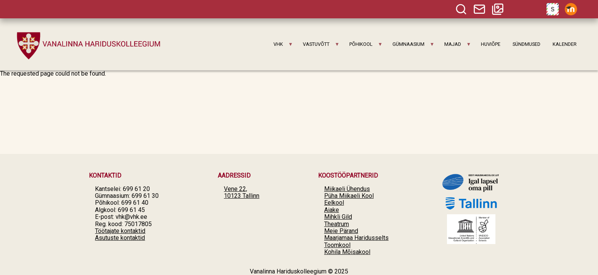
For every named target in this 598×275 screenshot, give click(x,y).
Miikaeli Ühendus (347, 188)
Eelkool (334, 202)
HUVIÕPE (490, 44)
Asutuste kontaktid (120, 237)
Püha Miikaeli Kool (349, 195)
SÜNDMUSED (526, 44)
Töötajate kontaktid (120, 231)
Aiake (331, 210)
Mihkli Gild (338, 216)
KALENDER (565, 44)
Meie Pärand (341, 231)
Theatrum (336, 224)
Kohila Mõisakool (347, 252)
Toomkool (337, 245)
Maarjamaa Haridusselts (356, 237)
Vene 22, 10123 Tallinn (241, 192)
